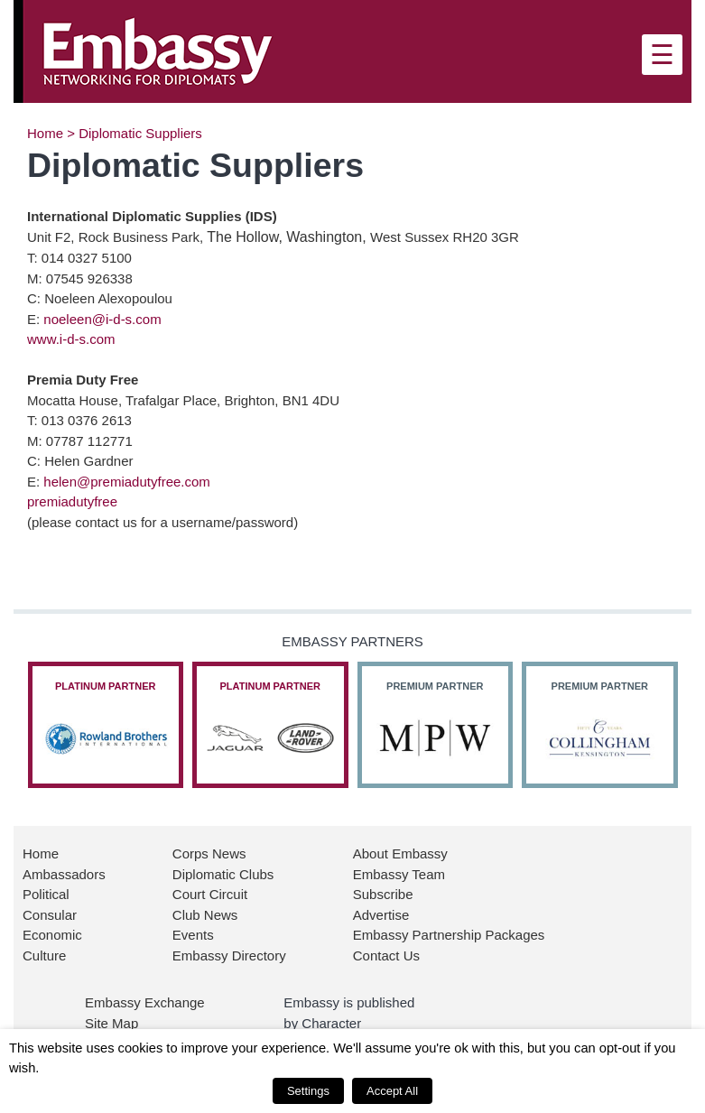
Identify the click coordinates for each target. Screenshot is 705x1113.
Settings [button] (308, 1091)
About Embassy (400, 853)
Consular (50, 915)
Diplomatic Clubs (223, 874)
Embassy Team (399, 874)
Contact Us (386, 955)
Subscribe (383, 894)
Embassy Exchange (145, 1002)
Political (46, 894)
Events (193, 934)
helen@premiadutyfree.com (126, 481)
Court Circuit (209, 894)
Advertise (381, 915)
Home (45, 133)
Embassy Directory (229, 955)
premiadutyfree (72, 501)
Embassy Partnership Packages (449, 934)
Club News (205, 915)
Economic (52, 934)
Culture (44, 955)
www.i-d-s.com (71, 339)
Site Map (111, 1023)
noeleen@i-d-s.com (102, 319)
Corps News (209, 853)
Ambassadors (64, 874)
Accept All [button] (392, 1091)
